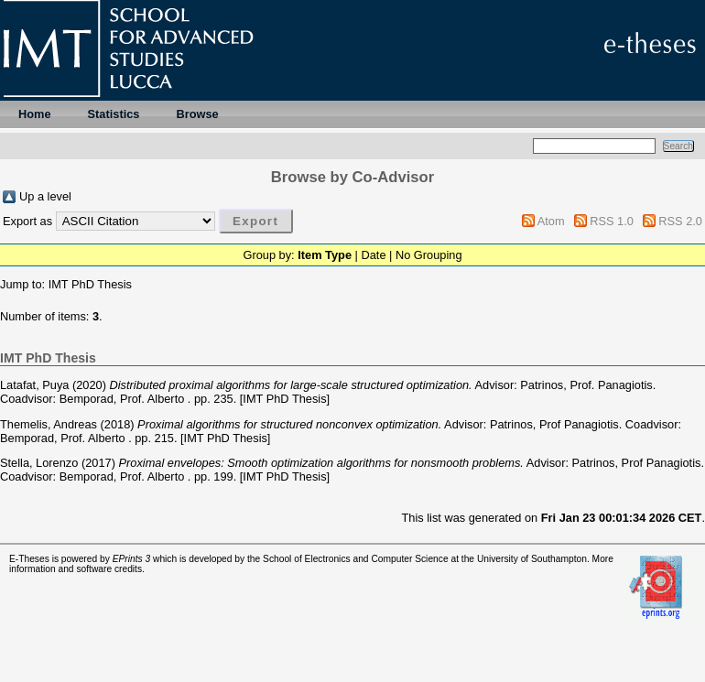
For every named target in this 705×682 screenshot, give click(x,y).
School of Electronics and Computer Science (356, 559)
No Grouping (429, 255)
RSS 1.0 (612, 221)
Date (373, 255)
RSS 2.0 (680, 221)
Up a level (45, 196)
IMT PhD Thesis (90, 284)
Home (34, 114)
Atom (551, 221)
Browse (197, 114)
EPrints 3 (132, 559)
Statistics (114, 114)
